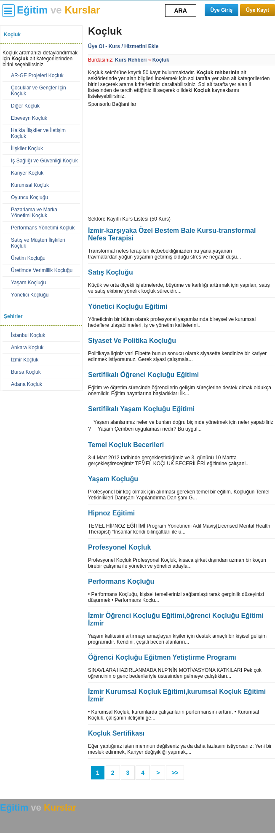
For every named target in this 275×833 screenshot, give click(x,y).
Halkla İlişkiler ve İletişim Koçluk (38, 133)
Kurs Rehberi (131, 60)
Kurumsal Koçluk (30, 185)
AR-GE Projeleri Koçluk (37, 75)
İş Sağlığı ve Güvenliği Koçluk (44, 161)
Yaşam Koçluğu (28, 283)
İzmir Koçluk (24, 360)
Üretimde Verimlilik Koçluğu (41, 270)
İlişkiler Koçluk (27, 148)
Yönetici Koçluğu (29, 295)
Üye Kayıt (257, 10)
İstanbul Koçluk (28, 335)
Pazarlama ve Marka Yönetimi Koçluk (34, 212)
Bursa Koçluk (26, 372)
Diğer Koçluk (25, 106)
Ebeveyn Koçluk (29, 118)
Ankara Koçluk (27, 347)
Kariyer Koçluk (27, 173)
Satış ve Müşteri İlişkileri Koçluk (38, 243)
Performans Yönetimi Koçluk (43, 228)
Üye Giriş (222, 10)
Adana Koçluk (26, 384)
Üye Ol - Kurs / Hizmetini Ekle (123, 46)
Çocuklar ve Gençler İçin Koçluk (38, 91)
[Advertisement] (151, 160)
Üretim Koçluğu (28, 258)
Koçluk (160, 60)
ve (58, 10)
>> (174, 772)
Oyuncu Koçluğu (29, 197)
